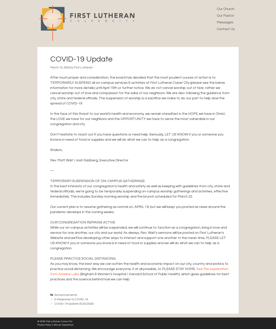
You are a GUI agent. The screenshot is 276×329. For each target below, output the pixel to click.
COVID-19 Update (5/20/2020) (74, 303)
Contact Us (226, 29)
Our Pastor (225, 15)
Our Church (225, 9)
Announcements (65, 294)
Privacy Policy (44, 325)
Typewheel (67, 325)
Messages (225, 22)
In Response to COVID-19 (71, 299)
